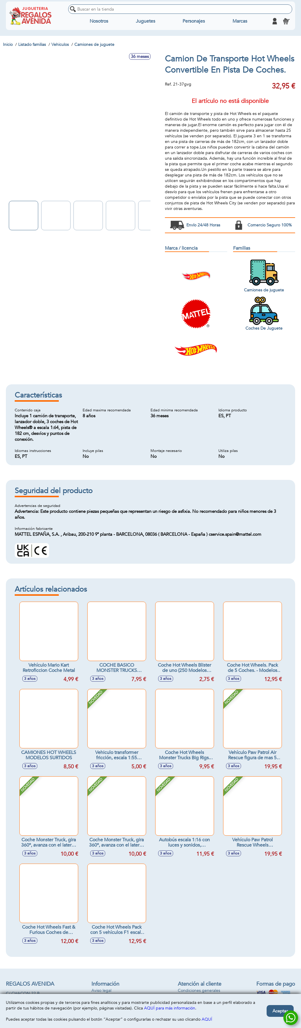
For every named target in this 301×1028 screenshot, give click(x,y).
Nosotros (99, 21)
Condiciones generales (199, 990)
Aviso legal (101, 990)
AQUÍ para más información (169, 1008)
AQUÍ (207, 1019)
